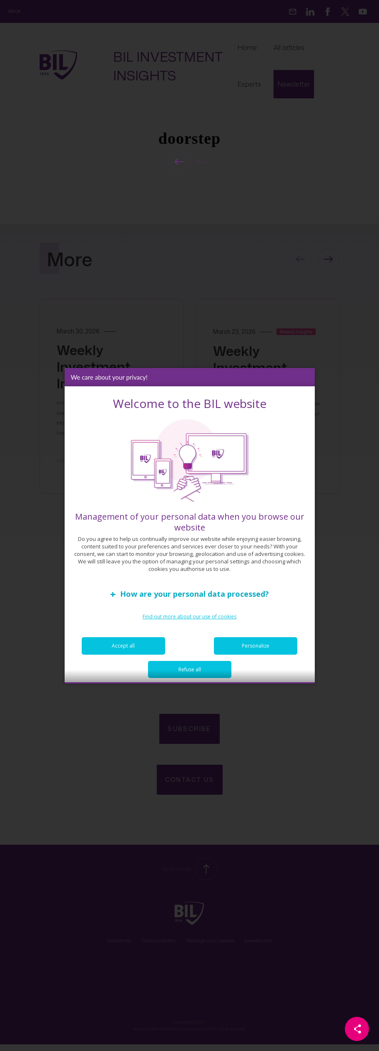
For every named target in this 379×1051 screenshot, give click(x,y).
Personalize (255, 646)
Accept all (123, 646)
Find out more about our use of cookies (189, 617)
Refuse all (189, 670)
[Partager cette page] (357, 1029)
